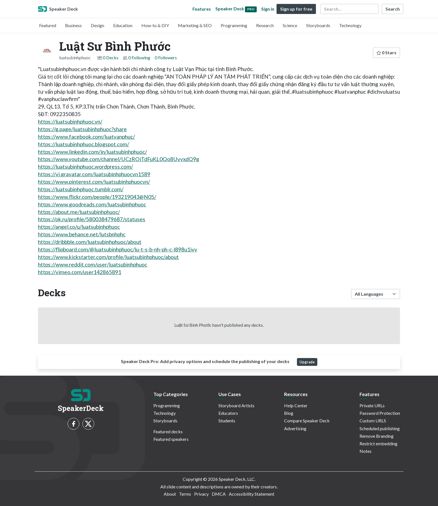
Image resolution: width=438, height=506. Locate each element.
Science (290, 25)
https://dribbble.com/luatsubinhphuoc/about (89, 242)
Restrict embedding (378, 443)
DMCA (219, 493)
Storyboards (318, 25)
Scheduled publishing (380, 428)
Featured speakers (171, 439)
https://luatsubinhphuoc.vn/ (70, 121)
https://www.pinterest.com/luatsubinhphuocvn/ (94, 181)
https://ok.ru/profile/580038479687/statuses (91, 219)
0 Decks (110, 57)
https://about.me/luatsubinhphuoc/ (79, 212)
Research (265, 25)
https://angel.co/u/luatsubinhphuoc (79, 226)
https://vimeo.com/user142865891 (79, 272)
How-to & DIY (155, 25)
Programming (234, 25)
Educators (228, 413)
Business (73, 25)
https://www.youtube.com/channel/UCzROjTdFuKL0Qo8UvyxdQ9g (118, 159)
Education (122, 25)
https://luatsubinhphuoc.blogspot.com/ (83, 144)
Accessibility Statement (251, 493)
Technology (350, 25)
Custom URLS (373, 420)
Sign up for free (296, 8)
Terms (185, 493)
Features (201, 8)
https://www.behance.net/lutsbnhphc (81, 234)
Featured (47, 25)
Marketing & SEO (195, 25)
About (170, 493)
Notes (366, 451)
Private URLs (372, 405)
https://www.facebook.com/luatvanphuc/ (86, 136)
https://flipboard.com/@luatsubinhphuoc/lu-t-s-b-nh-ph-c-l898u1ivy (117, 249)
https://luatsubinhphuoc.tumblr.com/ (80, 189)
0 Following (139, 57)
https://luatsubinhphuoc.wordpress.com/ (85, 166)
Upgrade (307, 362)
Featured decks (168, 431)
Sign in (267, 8)
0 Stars (386, 52)
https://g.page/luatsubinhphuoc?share (82, 129)
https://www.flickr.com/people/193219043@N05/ (97, 197)
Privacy (201, 493)
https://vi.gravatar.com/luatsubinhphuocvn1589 (94, 174)
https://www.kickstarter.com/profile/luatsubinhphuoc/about (108, 257)
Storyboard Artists (236, 405)
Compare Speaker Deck (307, 420)
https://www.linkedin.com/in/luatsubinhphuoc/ (92, 152)
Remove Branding (377, 436)
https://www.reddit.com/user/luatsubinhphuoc (92, 264)
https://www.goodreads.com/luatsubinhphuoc (92, 204)
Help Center (296, 405)
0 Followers (166, 57)
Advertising (295, 428)
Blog (288, 413)
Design (97, 25)
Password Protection (380, 413)
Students (226, 420)
